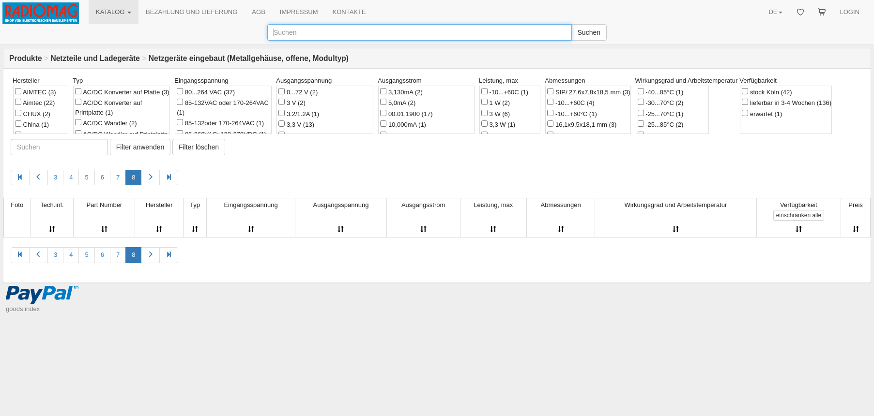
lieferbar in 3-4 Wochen (786, 102)
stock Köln (767, 92)
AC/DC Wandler (106, 123)
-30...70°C (661, 102)
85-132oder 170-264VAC (220, 123)
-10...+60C (504, 92)
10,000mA (403, 124)
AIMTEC (35, 92)
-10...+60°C (572, 114)
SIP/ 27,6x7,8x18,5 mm (588, 92)
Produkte (25, 58)
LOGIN (849, 11)
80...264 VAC (206, 92)
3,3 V (296, 124)
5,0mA (397, 102)
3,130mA (401, 92)
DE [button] (775, 11)
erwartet (762, 114)
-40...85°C (661, 92)
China (32, 124)
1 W (495, 102)
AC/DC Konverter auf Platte (122, 92)
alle (798, 215)
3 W (495, 114)
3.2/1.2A (298, 114)
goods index (23, 308)
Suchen (589, 32)
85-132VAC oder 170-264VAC (223, 107)
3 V (292, 102)
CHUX (32, 114)
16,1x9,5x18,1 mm (581, 124)
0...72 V (298, 92)
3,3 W (498, 124)
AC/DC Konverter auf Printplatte (108, 107)
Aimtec (35, 102)
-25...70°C (661, 114)
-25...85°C (661, 124)
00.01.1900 (406, 114)
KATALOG (113, 11)
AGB (258, 11)
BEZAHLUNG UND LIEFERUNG (191, 11)
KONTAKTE (349, 11)
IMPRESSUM (299, 11)
